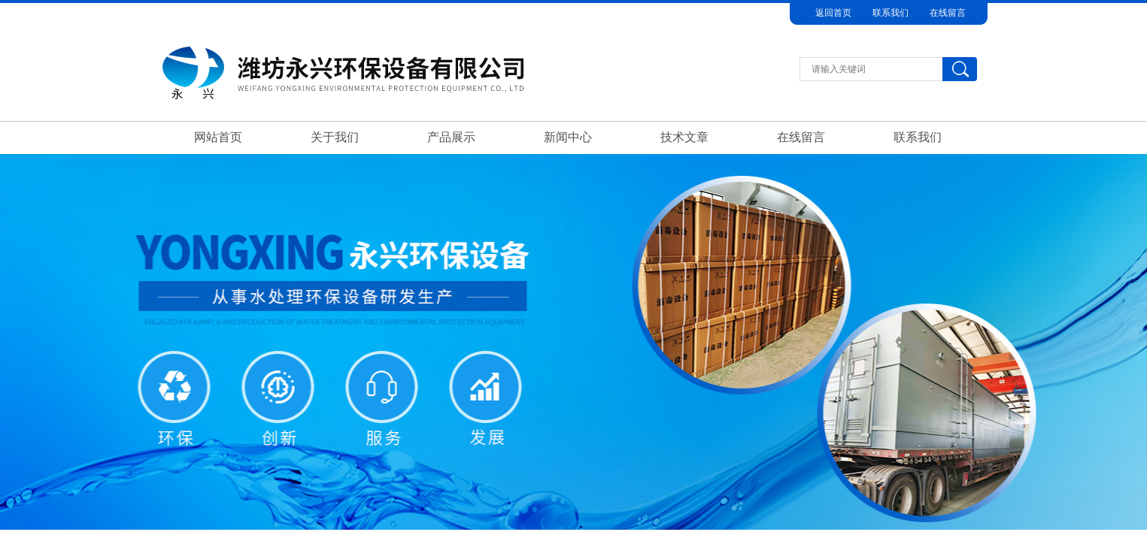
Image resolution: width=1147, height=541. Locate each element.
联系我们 (890, 13)
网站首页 (218, 137)
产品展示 (451, 137)
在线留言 (948, 13)
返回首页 (833, 13)
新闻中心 (568, 137)
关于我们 (335, 137)
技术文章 (684, 137)
